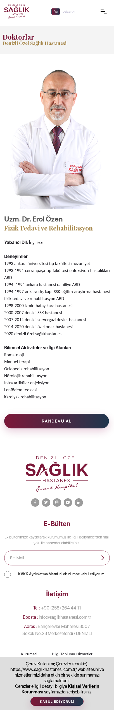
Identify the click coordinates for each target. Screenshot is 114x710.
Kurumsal (29, 654)
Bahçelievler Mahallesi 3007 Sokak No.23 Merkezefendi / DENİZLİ (57, 630)
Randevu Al (57, 421)
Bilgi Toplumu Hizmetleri (72, 654)
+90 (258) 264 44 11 (57, 608)
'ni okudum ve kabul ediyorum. (61, 574)
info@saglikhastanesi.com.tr (57, 617)
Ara (56, 11)
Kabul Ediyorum (57, 702)
